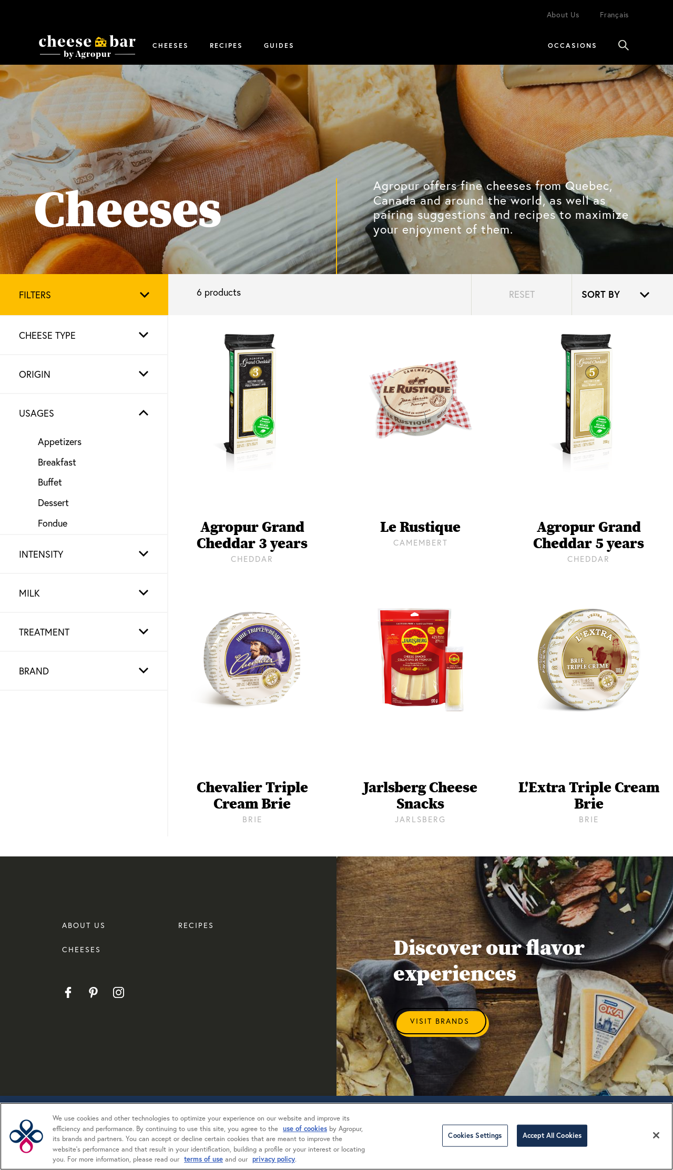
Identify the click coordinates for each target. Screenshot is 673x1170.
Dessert (53, 502)
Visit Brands (440, 1021)
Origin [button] (34, 374)
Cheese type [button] (47, 335)
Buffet (50, 482)
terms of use (203, 1159)
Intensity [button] (41, 554)
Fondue (52, 523)
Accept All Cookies (552, 1135)
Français (614, 14)
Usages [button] (36, 413)
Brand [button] (34, 670)
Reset (522, 294)
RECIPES (196, 925)
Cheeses (170, 45)
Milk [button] (29, 593)
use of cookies (305, 1128)
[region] (336, 1136)
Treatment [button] (44, 632)
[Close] (656, 1135)
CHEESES (81, 949)
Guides (279, 45)
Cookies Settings (475, 1135)
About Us (563, 14)
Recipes (226, 45)
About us (84, 925)
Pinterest (93, 993)
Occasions (572, 45)
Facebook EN (68, 993)
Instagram (118, 993)
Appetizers (59, 441)
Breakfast (57, 462)
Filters (35, 294)
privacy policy (273, 1159)
